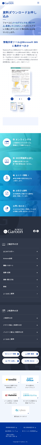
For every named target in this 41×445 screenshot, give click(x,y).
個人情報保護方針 (29, 427)
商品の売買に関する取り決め (10, 435)
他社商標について (10, 431)
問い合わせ (29, 361)
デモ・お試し (11, 361)
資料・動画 (29, 354)
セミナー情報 (10, 354)
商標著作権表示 (10, 427)
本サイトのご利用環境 (29, 431)
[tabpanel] (20, 81)
